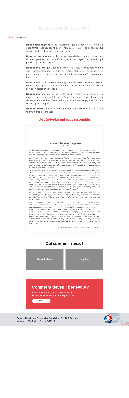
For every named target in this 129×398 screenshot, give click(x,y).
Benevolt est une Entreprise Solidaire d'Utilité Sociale (47, 318)
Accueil (10, 37)
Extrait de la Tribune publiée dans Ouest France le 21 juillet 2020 (79, 227)
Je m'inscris (41, 301)
